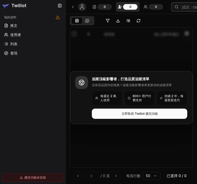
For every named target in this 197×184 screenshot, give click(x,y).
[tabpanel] (131, 104)
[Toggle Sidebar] (65, 92)
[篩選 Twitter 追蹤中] (108, 21)
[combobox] (152, 176)
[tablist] (82, 20)
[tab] (77, 21)
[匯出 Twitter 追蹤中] (118, 21)
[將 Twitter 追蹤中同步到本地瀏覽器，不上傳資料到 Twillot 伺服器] (138, 21)
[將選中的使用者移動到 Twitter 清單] (128, 21)
